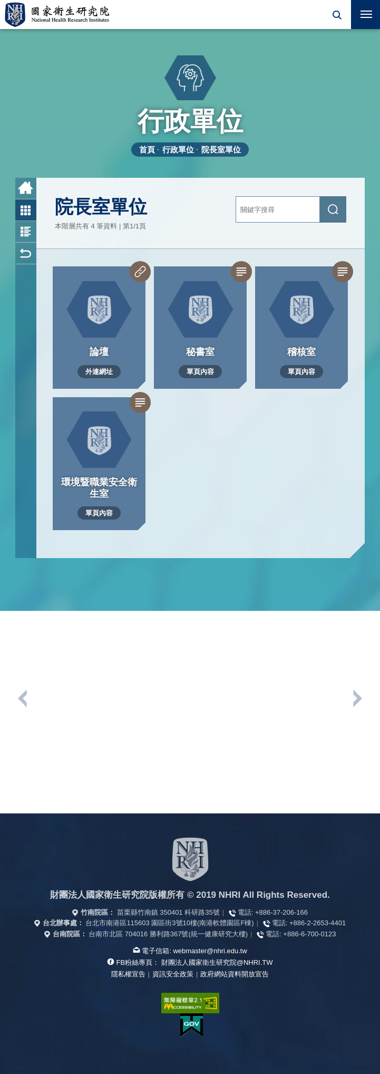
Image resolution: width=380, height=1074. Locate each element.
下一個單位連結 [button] (356, 698)
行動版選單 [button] (361, 11)
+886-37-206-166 (281, 912)
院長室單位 (221, 150)
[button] (336, 14)
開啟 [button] (336, 14)
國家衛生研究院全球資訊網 (57, 14)
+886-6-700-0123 (309, 934)
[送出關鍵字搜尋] (333, 209)
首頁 (147, 150)
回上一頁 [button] (25, 253)
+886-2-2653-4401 (317, 923)
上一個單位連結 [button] (23, 698)
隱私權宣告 (128, 974)
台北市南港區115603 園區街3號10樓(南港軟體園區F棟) (169, 923)
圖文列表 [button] (25, 232)
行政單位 (178, 150)
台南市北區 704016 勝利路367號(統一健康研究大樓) (168, 934)
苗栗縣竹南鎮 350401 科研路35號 (168, 912)
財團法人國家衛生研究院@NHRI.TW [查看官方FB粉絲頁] (217, 962)
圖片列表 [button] (25, 210)
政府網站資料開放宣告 (234, 974)
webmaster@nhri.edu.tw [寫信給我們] (210, 951)
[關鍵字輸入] (278, 209)
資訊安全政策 (172, 974)
